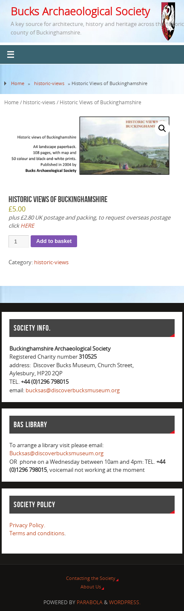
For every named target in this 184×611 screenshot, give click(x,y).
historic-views (49, 83)
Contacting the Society (90, 578)
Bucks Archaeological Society (80, 11)
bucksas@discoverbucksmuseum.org (73, 390)
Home (17, 83)
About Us (90, 586)
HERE (27, 225)
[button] (162, 128)
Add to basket (54, 241)
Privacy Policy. (27, 525)
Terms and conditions (36, 533)
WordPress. (125, 602)
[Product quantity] (19, 241)
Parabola (90, 602)
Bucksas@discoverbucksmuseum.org (56, 453)
